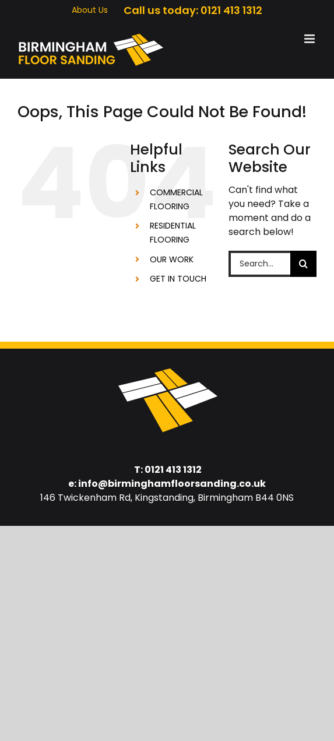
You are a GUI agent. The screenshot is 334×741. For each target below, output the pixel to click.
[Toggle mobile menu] (310, 39)
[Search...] (259, 264)
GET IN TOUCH (178, 279)
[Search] (303, 264)
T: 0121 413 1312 (168, 469)
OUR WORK (172, 259)
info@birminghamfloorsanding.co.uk (172, 483)
